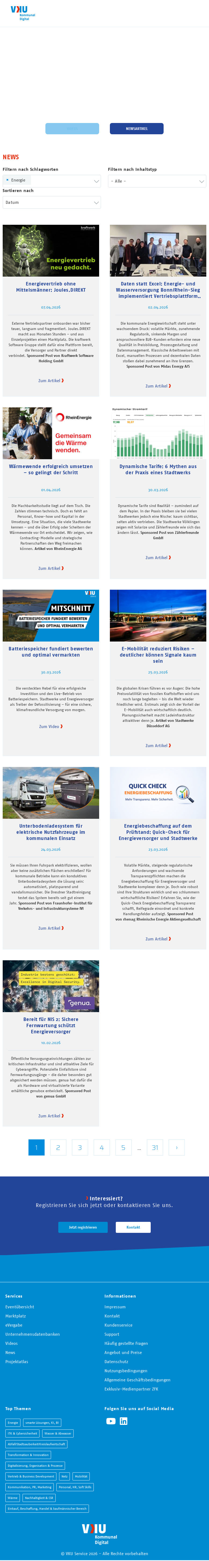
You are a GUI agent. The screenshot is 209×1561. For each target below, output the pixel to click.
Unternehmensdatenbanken (32, 1334)
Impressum (115, 1306)
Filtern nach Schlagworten (31, 169)
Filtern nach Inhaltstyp (132, 169)
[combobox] (52, 181)
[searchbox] (41, 181)
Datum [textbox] (12, 202)
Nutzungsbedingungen (125, 1370)
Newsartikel (137, 128)
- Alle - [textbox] (118, 181)
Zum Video (49, 726)
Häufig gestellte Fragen (126, 1343)
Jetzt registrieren (83, 1227)
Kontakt (133, 1227)
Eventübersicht (19, 1306)
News (10, 1352)
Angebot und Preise (123, 1352)
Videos (72, 128)
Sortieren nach (18, 190)
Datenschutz (116, 1361)
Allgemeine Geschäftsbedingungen (137, 1379)
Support (111, 1334)
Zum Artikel (49, 380)
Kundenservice (118, 1325)
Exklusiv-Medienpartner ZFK (131, 1389)
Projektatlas (16, 1361)
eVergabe (13, 1325)
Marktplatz (15, 1316)
